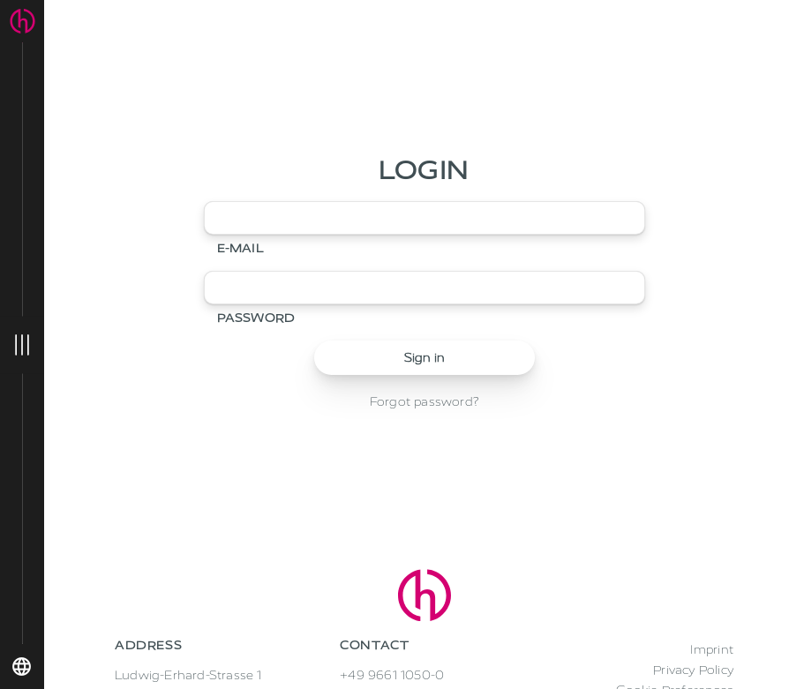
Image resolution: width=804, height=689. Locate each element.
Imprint (711, 649)
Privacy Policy (693, 670)
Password (256, 318)
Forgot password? (424, 401)
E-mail (240, 248)
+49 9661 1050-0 (392, 675)
